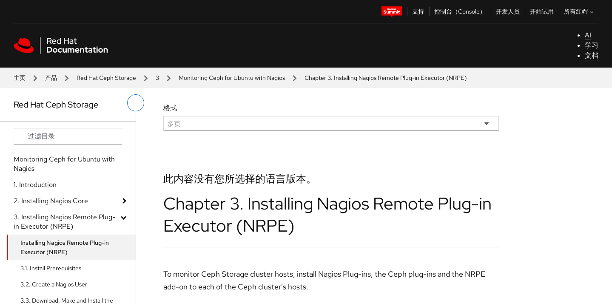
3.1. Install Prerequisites (50, 268)
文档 (591, 55)
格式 (170, 107)
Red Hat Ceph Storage (106, 78)
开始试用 (542, 11)
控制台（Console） (460, 11)
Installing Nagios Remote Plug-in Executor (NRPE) (64, 247)
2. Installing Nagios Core (51, 200)
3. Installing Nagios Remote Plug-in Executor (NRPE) (64, 221)
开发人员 (508, 11)
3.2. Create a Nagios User (53, 284)
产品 (51, 78)
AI (588, 35)
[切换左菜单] (135, 102)
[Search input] (68, 136)
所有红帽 (579, 11)
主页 (20, 78)
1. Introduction (35, 184)
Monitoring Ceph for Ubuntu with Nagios (232, 78)
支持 (418, 11)
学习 (591, 45)
